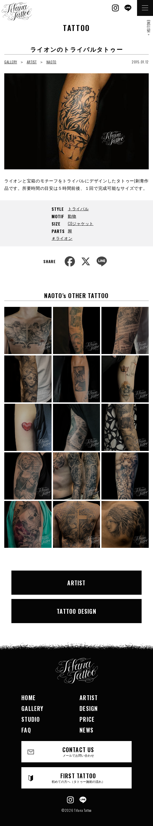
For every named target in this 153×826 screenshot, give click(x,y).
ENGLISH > (149, 27)
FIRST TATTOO (78, 777)
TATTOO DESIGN (76, 611)
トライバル (78, 208)
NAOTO (51, 62)
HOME (28, 697)
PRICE (87, 719)
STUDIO (30, 719)
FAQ (26, 730)
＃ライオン (62, 238)
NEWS (86, 730)
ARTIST (32, 62)
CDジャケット (80, 223)
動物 (72, 216)
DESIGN (88, 708)
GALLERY (10, 62)
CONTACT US (78, 751)
